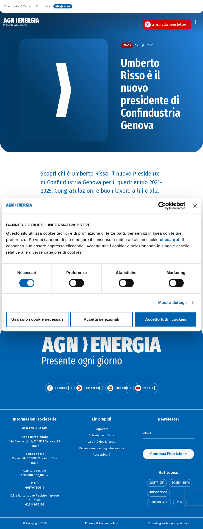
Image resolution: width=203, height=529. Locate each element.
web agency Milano (168, 523)
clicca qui (169, 239)
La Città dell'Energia (102, 441)
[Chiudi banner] (195, 205)
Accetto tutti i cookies (165, 319)
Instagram (88, 388)
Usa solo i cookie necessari (37, 319)
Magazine (63, 6)
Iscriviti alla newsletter (167, 24)
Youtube (145, 388)
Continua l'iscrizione (168, 453)
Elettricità (156, 482)
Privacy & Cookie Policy (101, 523)
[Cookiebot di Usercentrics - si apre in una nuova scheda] (162, 206)
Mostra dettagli (172, 302)
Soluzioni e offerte (101, 435)
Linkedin (117, 388)
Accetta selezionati (101, 319)
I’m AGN (127, 45)
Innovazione (158, 492)
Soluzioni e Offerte (17, 6)
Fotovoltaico (158, 502)
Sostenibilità (181, 482)
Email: (147, 432)
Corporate (43, 6)
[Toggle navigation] (196, 22)
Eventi (180, 502)
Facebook (58, 388)
